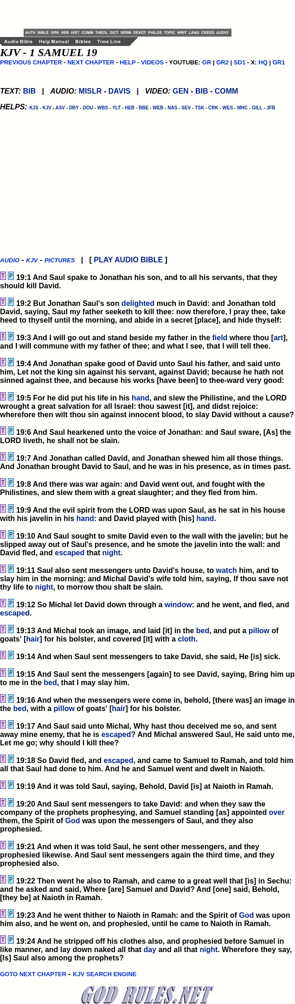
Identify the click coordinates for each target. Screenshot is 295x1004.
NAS (172, 107)
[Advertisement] (132, 14)
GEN (181, 91)
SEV (186, 107)
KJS (33, 107)
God (72, 821)
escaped (69, 553)
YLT (116, 107)
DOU (88, 107)
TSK (199, 107)
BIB (29, 91)
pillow (259, 631)
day (149, 949)
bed (202, 631)
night (112, 553)
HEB (130, 107)
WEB (158, 107)
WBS (102, 107)
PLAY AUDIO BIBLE (128, 260)
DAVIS (120, 91)
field (219, 338)
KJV (46, 107)
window (178, 605)
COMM (226, 91)
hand (140, 398)
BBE (143, 107)
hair (32, 639)
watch (226, 570)
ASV (60, 107)
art (278, 338)
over (277, 812)
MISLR (90, 91)
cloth (186, 639)
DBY (74, 107)
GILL (257, 107)
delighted (138, 303)
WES (228, 107)
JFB (270, 107)
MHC (242, 107)
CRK (213, 107)
